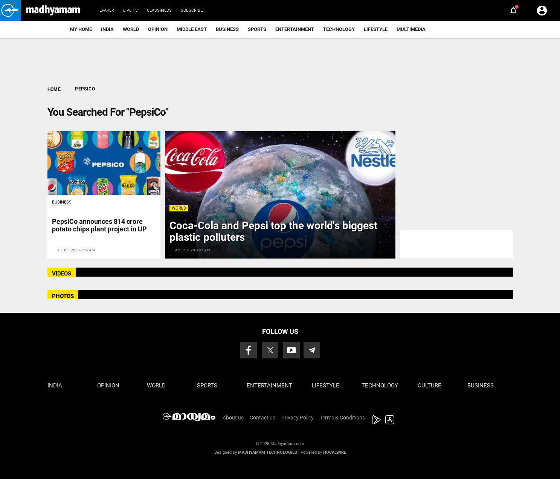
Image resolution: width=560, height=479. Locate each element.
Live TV (130, 10)
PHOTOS (63, 296)
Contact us (262, 418)
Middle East (192, 29)
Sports (257, 29)
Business (227, 29)
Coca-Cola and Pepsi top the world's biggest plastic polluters (273, 231)
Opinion (158, 29)
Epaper (106, 10)
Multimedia (411, 29)
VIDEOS (61, 273)
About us (233, 418)
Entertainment (294, 29)
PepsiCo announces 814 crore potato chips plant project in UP (99, 225)
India (107, 29)
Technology (339, 29)
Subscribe (192, 10)
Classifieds (159, 10)
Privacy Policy (297, 418)
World (131, 29)
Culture (429, 385)
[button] (10, 10)
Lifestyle (376, 29)
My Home (81, 29)
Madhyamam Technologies (267, 452)
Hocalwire (334, 452)
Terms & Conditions (342, 418)
